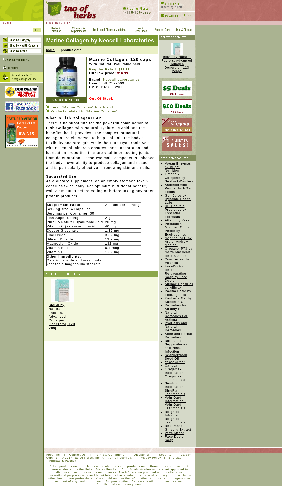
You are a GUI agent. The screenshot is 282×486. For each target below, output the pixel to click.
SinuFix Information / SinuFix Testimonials (175, 389)
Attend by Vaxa (177, 220)
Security (165, 454)
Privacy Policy (150, 457)
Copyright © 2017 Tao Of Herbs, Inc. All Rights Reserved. (89, 457)
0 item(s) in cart (170, 5)
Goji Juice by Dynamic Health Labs (178, 199)
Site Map (175, 457)
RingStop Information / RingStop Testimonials (175, 417)
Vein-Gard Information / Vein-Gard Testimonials (175, 403)
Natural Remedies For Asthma (176, 316)
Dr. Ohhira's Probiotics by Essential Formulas (175, 211)
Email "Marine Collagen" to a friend (82, 107)
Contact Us (77, 454)
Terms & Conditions (109, 454)
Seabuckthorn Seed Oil (176, 356)
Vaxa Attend (174, 433)
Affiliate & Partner (62, 460)
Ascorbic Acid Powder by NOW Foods (178, 188)
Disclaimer (141, 454)
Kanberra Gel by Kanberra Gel (178, 300)
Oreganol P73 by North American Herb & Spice (178, 252)
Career (186, 454)
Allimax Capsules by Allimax (179, 285)
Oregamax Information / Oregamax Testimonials (175, 374)
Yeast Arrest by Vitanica (177, 261)
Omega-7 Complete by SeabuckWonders (179, 177)
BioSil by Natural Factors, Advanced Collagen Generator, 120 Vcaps (63, 304)
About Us (53, 454)
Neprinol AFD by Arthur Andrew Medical (178, 241)
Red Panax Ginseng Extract (178, 427)
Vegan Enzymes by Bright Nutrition (178, 167)
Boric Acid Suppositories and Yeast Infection (176, 346)
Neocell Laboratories (121, 79)
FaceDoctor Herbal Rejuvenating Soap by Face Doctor (176, 273)
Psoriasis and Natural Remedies (176, 326)
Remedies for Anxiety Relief (176, 307)
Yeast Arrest (175, 362)
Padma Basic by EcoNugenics (178, 293)
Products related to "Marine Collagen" (84, 111)
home (50, 50)
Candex (171, 365)
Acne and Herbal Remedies (178, 335)
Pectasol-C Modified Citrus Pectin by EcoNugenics (177, 229)
